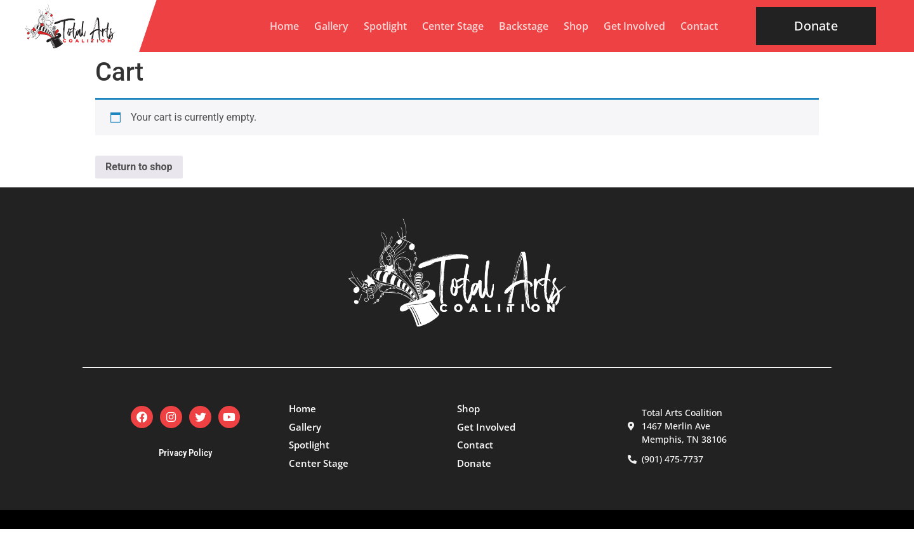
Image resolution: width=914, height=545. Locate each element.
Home (284, 26)
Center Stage (453, 26)
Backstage (523, 26)
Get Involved (634, 26)
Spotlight (385, 26)
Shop (576, 26)
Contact (699, 26)
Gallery (331, 26)
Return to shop (139, 167)
